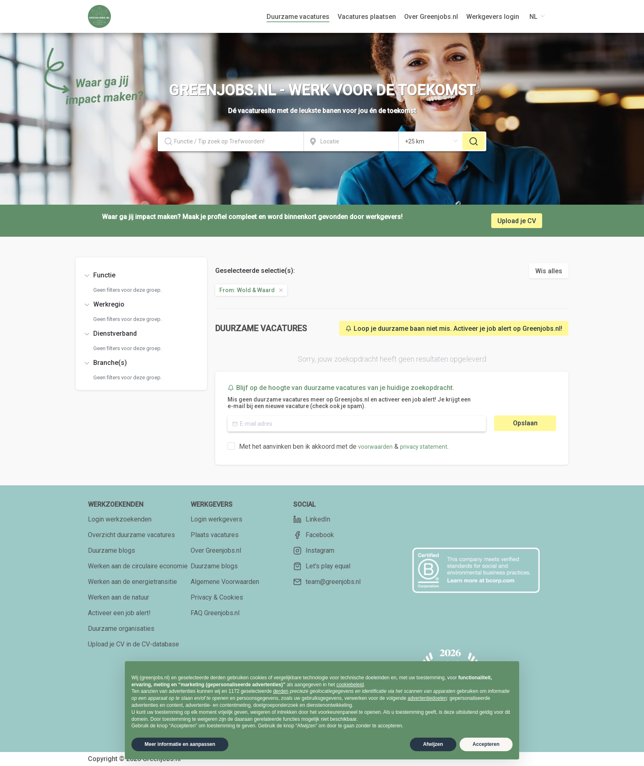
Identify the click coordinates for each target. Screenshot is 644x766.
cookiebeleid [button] (350, 685)
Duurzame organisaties (121, 628)
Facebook (313, 535)
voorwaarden (375, 446)
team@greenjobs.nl (327, 582)
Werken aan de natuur (118, 597)
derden (280, 691)
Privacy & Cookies (217, 597)
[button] (141, 275)
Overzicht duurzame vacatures (131, 535)
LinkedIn (311, 519)
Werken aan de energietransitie (132, 582)
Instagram (313, 551)
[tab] (141, 275)
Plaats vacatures (215, 535)
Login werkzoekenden (120, 519)
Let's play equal (321, 566)
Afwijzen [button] (433, 744)
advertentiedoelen (426, 698)
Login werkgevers (216, 519)
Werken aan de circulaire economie (138, 566)
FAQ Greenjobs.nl (215, 613)
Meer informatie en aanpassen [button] (180, 744)
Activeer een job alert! (119, 613)
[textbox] (231, 141)
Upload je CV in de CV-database (133, 644)
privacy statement (423, 446)
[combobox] (231, 141)
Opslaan (525, 423)
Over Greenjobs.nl (216, 550)
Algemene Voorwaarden (225, 582)
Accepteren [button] (486, 744)
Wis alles (548, 271)
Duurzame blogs (111, 550)
